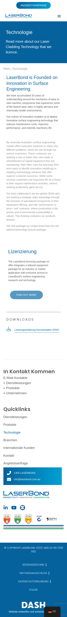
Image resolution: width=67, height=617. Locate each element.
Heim (6, 68)
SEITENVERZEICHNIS (33, 564)
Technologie (12, 432)
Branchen (10, 440)
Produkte (9, 424)
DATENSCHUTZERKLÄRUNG (33, 581)
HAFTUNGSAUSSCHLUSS (33, 573)
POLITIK (33, 590)
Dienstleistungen (15, 417)
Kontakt (8, 455)
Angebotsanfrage (15, 463)
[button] (59, 16)
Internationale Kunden (19, 448)
